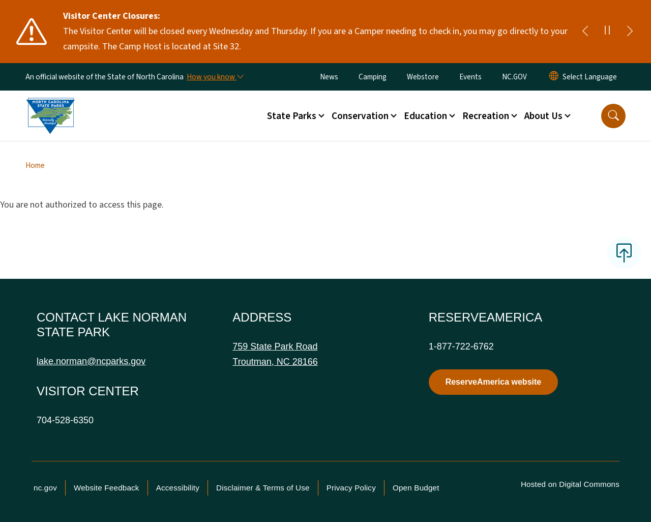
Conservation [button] (360, 116)
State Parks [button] (291, 116)
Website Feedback (106, 487)
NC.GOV (514, 76)
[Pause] (607, 31)
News (329, 76)
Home (35, 165)
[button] (613, 116)
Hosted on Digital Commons (570, 484)
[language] (590, 76)
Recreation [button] (485, 116)
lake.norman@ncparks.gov (91, 361)
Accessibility (177, 487)
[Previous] (585, 31)
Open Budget (416, 487)
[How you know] (214, 76)
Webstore (423, 76)
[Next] (629, 31)
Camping (373, 76)
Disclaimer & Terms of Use (263, 487)
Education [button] (425, 116)
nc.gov (45, 487)
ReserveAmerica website (494, 382)
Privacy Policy (351, 487)
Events (470, 76)
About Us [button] (543, 116)
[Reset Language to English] (553, 76)
